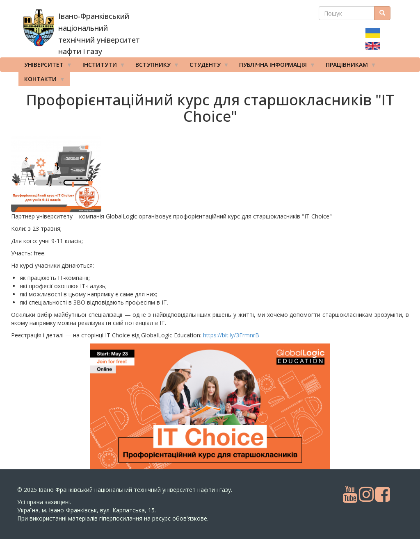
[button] (76, 174)
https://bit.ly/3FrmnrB (231, 335)
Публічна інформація (274, 66)
